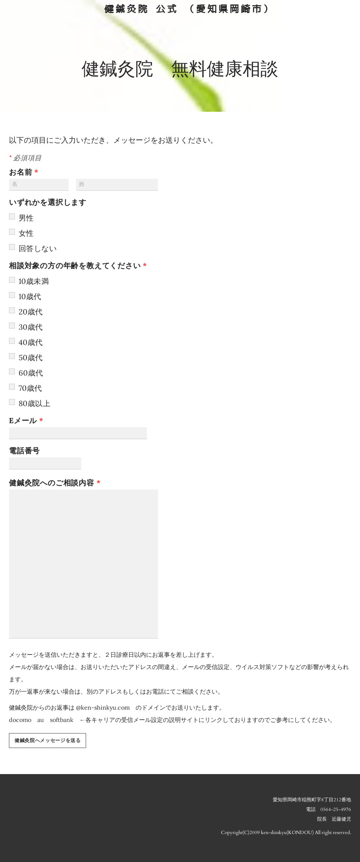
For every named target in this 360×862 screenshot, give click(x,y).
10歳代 (30, 296)
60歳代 (31, 372)
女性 (26, 233)
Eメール (29, 420)
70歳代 (30, 388)
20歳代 (31, 311)
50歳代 (31, 357)
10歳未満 (34, 281)
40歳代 (31, 342)
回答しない (38, 248)
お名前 (27, 172)
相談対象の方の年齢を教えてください (78, 265)
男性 (26, 217)
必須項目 (25, 158)
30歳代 (31, 327)
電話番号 (29, 450)
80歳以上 (34, 403)
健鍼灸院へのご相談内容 (58, 482)
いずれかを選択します (47, 202)
